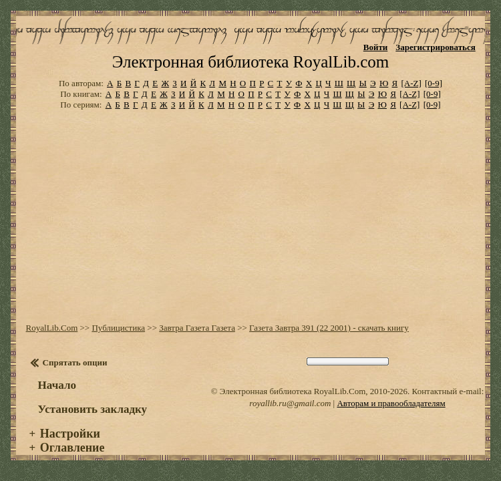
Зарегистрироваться (435, 47)
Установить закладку (93, 409)
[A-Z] (411, 83)
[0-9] (433, 83)
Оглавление (72, 447)
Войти (375, 47)
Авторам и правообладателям (391, 403)
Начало (57, 385)
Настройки (70, 433)
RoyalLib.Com (52, 328)
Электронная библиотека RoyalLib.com (250, 62)
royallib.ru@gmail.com (290, 403)
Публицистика (118, 328)
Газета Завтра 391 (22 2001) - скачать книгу (329, 328)
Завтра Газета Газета (197, 328)
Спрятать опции (75, 362)
